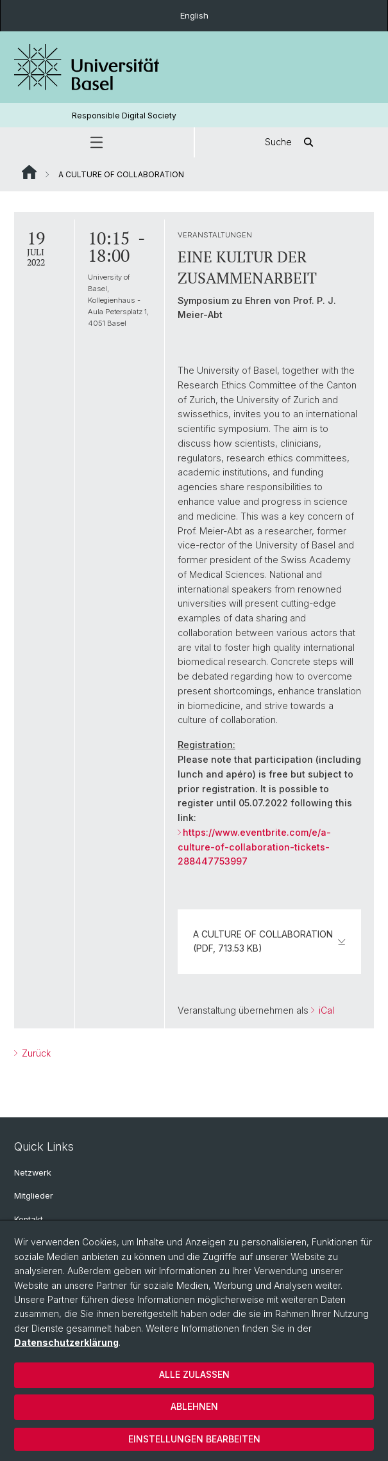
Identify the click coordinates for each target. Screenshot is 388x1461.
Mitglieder (33, 1196)
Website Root (29, 172)
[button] (97, 142)
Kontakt (28, 1219)
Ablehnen (194, 1406)
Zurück (35, 1053)
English (194, 15)
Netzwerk (32, 1173)
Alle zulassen (194, 1374)
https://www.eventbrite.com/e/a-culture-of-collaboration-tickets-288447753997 (254, 847)
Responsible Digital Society (124, 115)
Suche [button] (291, 142)
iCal (325, 1010)
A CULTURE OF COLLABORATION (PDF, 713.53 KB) (269, 941)
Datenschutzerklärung (66, 1342)
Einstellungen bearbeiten (194, 1438)
